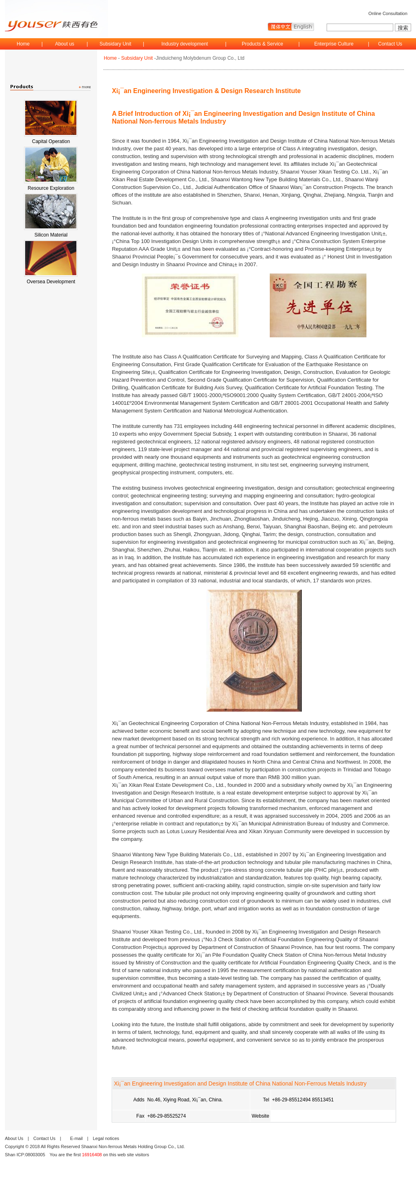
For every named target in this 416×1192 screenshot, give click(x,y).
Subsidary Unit (115, 44)
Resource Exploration (51, 188)
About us (64, 44)
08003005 (35, 1154)
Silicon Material (51, 235)
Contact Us (390, 44)
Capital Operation (51, 141)
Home (23, 44)
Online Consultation (387, 13)
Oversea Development (51, 281)
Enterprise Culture (333, 44)
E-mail (76, 1138)
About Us (14, 1138)
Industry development (184, 44)
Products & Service (262, 44)
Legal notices (106, 1138)
